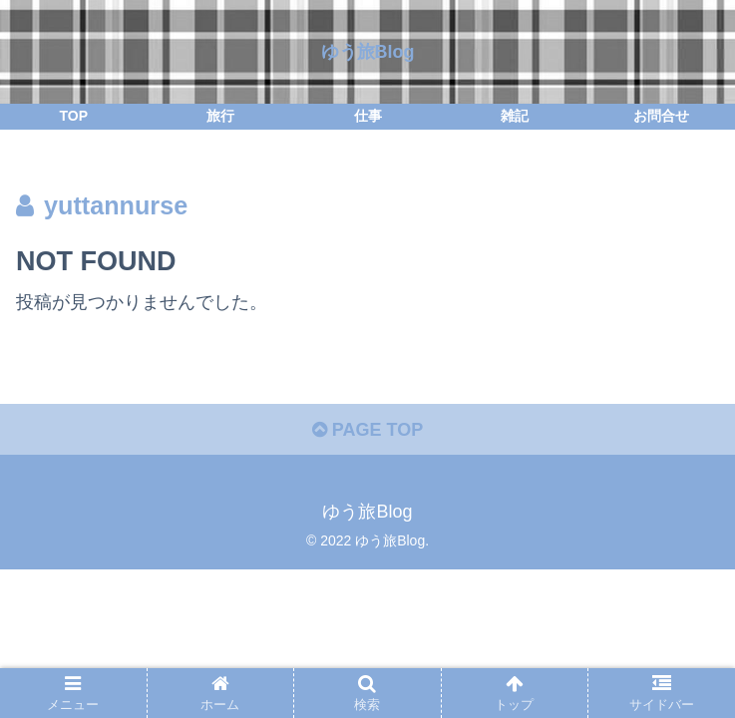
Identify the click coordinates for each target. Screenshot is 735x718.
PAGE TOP (367, 430)
